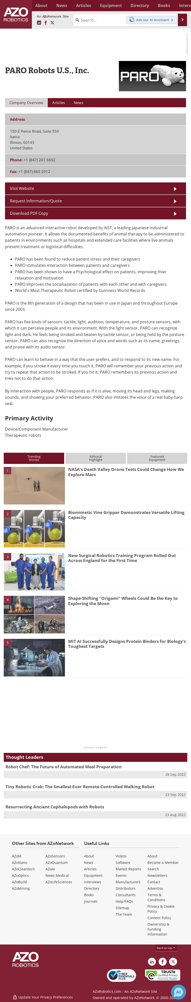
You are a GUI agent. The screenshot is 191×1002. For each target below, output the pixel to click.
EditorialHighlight (95, 458)
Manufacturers (128, 882)
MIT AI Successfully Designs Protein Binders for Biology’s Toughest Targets (127, 643)
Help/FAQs (124, 901)
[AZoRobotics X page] (52, 23)
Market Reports (128, 869)
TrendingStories (34, 458)
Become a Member (163, 862)
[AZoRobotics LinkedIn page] (39, 23)
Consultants (126, 894)
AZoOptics (20, 875)
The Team (124, 914)
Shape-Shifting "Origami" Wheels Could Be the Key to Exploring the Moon (123, 600)
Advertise (155, 888)
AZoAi (50, 869)
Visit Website (22, 188)
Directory (91, 888)
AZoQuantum (57, 862)
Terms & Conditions (156, 897)
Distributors (126, 888)
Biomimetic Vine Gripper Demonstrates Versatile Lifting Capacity (126, 514)
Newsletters (157, 875)
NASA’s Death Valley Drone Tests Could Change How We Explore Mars (126, 471)
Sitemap (122, 907)
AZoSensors (55, 856)
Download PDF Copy (29, 213)
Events (121, 875)
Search (153, 869)
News (88, 862)
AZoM (16, 856)
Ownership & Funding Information (158, 929)
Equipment (93, 875)
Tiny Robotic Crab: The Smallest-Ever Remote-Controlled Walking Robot (79, 786)
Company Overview (26, 102)
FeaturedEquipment (157, 458)
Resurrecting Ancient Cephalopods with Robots (54, 807)
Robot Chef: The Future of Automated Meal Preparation (63, 767)
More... (182, 5)
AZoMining (21, 888)
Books (89, 894)
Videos (121, 856)
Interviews (92, 882)
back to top (166, 948)
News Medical (57, 875)
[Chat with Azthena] (178, 992)
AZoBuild (19, 882)
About (89, 856)
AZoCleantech (23, 869)
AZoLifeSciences (59, 882)
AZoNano (19, 862)
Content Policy (159, 917)
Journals (91, 901)
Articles (90, 869)
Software (123, 862)
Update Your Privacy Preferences (42, 995)
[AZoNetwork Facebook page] (46, 23)
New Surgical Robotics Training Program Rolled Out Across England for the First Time (122, 558)
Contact (153, 882)
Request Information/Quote (36, 201)
